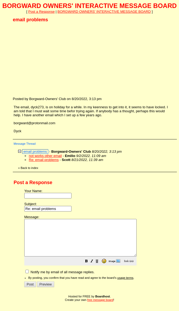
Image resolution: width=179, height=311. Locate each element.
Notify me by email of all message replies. (59, 279)
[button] (100, 269)
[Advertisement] (53, 59)
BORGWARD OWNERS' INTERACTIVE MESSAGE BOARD (104, 12)
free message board (100, 307)
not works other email (45, 156)
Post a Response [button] (41, 12)
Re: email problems (44, 160)
